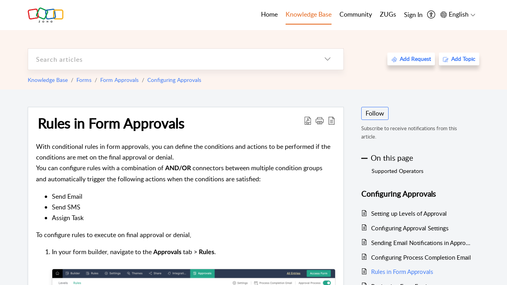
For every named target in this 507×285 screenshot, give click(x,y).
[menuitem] (413, 15)
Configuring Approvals (174, 80)
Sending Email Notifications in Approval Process (421, 243)
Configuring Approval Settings (409, 228)
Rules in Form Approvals (111, 123)
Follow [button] (375, 113)
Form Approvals (119, 80)
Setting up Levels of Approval (409, 213)
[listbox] (327, 59)
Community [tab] (355, 14)
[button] (320, 120)
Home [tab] (269, 14)
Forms (83, 80)
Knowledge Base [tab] (309, 14)
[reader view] (331, 120)
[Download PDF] (308, 120)
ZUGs (388, 14)
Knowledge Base (48, 80)
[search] (170, 59)
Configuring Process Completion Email (421, 257)
